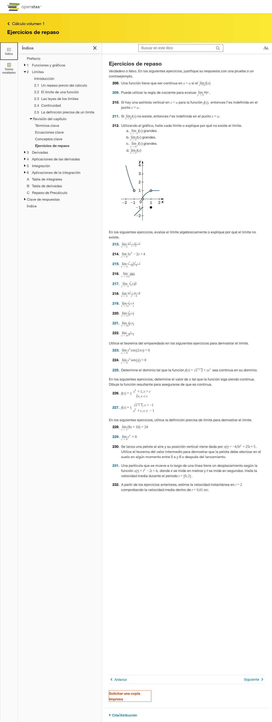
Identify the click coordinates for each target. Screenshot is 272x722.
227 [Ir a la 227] (115, 407)
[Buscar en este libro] (176, 48)
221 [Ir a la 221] (115, 323)
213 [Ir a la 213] (115, 244)
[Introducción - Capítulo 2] (65, 78)
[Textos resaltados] (9, 68)
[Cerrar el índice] (9, 51)
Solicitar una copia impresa (124, 696)
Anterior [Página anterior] (118, 679)
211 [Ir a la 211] (115, 116)
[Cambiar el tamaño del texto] (266, 48)
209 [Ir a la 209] (115, 92)
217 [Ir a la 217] (115, 283)
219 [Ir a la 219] (115, 303)
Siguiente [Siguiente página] (254, 679)
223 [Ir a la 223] (115, 350)
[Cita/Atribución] (187, 715)
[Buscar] (218, 48)
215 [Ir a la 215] (115, 263)
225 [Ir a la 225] (115, 370)
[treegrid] (60, 132)
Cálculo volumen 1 (26, 23)
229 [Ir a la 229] (115, 436)
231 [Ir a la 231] (115, 465)
